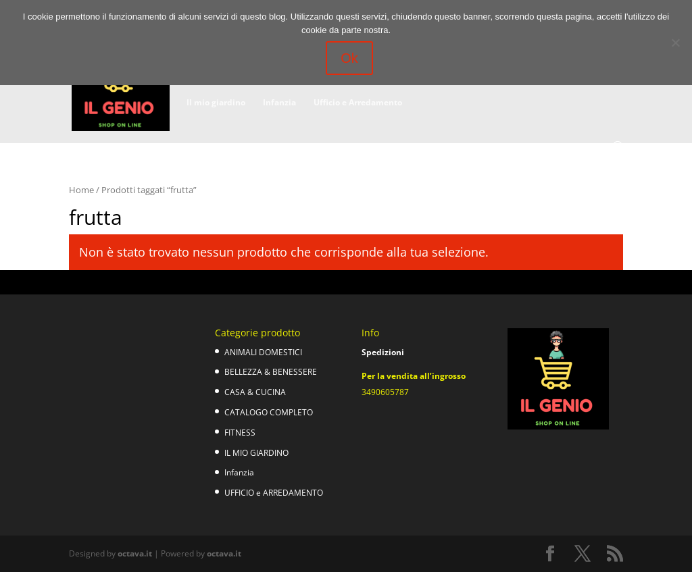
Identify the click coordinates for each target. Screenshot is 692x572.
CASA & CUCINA (255, 392)
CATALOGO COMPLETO (268, 412)
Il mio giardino (216, 103)
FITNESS (239, 432)
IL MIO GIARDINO (256, 453)
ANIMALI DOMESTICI (263, 352)
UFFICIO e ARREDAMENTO (273, 492)
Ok (349, 58)
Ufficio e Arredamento (358, 103)
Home (81, 190)
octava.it (135, 553)
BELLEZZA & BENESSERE (270, 372)
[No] (675, 42)
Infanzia (279, 103)
